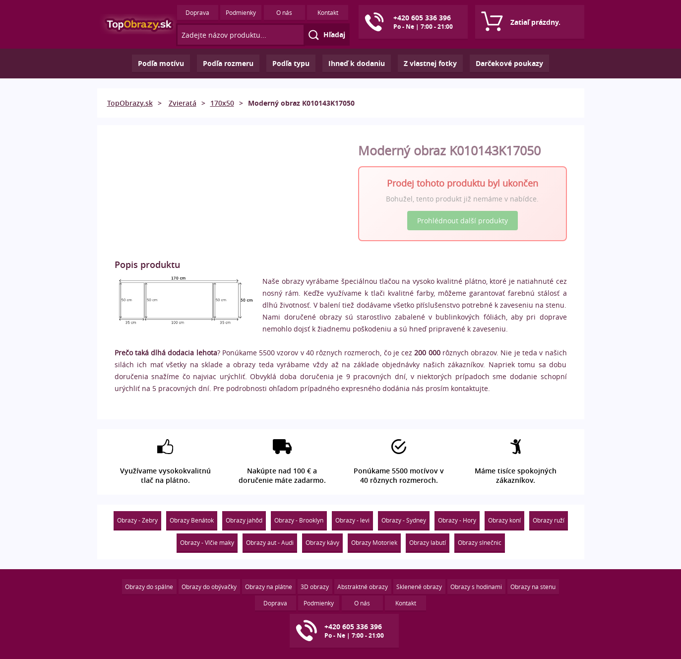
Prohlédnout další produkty (462, 220)
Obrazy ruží (548, 520)
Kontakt (327, 12)
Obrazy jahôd (244, 520)
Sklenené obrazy (419, 587)
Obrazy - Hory (457, 520)
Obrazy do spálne (149, 587)
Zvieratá (182, 103)
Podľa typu (291, 63)
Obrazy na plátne (268, 587)
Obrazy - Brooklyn (298, 520)
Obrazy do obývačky (209, 587)
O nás (284, 12)
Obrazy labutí (427, 542)
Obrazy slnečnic (479, 542)
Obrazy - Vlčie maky (207, 542)
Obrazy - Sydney (403, 520)
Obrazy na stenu (533, 587)
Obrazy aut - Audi (270, 542)
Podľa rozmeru (228, 63)
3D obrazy (315, 587)
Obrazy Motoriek (374, 542)
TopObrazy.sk (130, 103)
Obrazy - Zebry (137, 520)
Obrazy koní (504, 520)
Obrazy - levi (352, 520)
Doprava (197, 12)
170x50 (222, 103)
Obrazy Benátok (192, 520)
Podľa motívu (161, 63)
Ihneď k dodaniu (356, 63)
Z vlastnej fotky (430, 63)
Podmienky (241, 12)
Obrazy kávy (322, 542)
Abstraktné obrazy (362, 587)
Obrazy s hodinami (476, 587)
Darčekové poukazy (509, 63)
